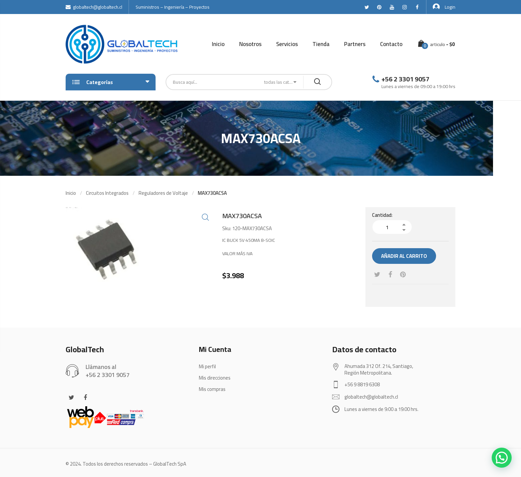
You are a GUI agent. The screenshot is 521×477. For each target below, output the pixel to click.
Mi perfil (207, 366)
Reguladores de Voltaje (163, 193)
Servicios (287, 44)
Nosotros (250, 44)
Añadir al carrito (404, 256)
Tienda (320, 44)
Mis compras (212, 389)
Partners (354, 44)
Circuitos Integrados (107, 193)
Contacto (391, 44)
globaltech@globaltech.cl (94, 7)
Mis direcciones (215, 378)
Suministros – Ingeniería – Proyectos (173, 7)
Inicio (218, 44)
